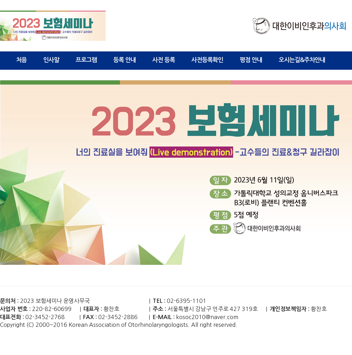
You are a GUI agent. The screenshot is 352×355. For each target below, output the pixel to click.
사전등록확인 (207, 60)
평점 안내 (251, 60)
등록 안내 (124, 60)
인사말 (51, 60)
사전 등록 (163, 60)
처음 (21, 60)
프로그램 (86, 60)
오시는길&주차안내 (302, 60)
